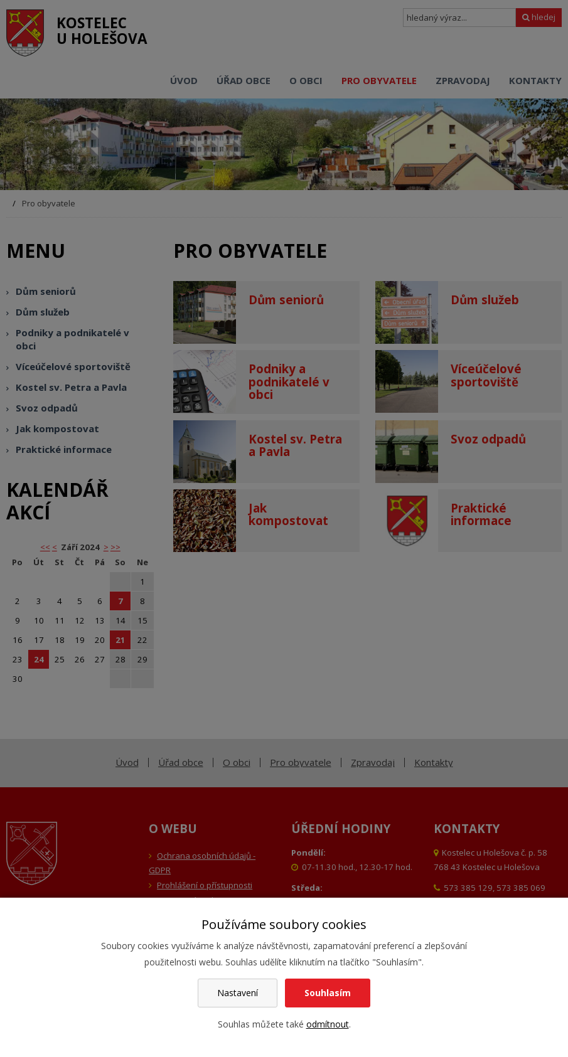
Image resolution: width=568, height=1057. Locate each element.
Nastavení (237, 993)
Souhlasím (327, 993)
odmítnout (327, 1024)
